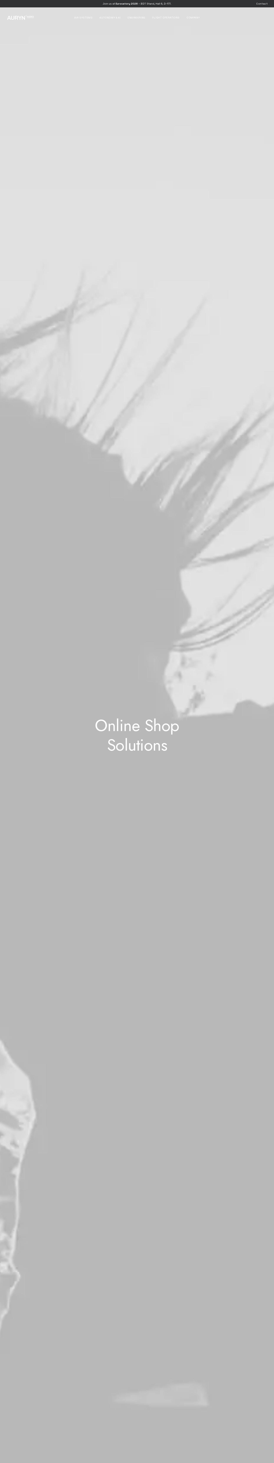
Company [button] (193, 17)
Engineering (136, 17)
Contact (261, 3)
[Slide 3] (138, 637)
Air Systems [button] (83, 17)
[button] (137, 884)
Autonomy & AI (110, 17)
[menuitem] (262, 3)
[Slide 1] (128, 637)
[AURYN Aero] (20, 17)
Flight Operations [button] (166, 17)
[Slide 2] (133, 637)
